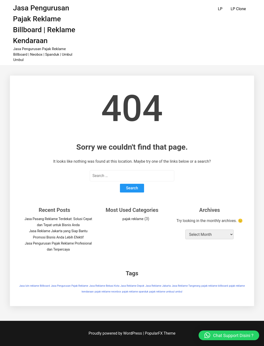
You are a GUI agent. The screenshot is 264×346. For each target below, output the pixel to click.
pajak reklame (133, 219)
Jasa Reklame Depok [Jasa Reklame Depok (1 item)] (132, 285)
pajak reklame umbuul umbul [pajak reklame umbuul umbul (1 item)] (165, 291)
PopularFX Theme (160, 333)
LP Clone (238, 9)
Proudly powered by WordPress (116, 333)
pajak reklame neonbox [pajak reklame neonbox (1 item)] (108, 291)
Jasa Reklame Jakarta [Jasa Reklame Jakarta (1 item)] (158, 285)
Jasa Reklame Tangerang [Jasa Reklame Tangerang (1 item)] (186, 285)
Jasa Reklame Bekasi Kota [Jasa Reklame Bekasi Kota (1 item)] (104, 285)
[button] (229, 335)
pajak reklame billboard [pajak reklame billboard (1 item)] (214, 285)
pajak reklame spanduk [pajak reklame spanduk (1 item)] (135, 291)
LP (220, 9)
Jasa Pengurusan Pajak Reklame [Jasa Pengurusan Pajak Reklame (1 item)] (69, 285)
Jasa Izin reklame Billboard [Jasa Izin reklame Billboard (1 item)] (34, 285)
